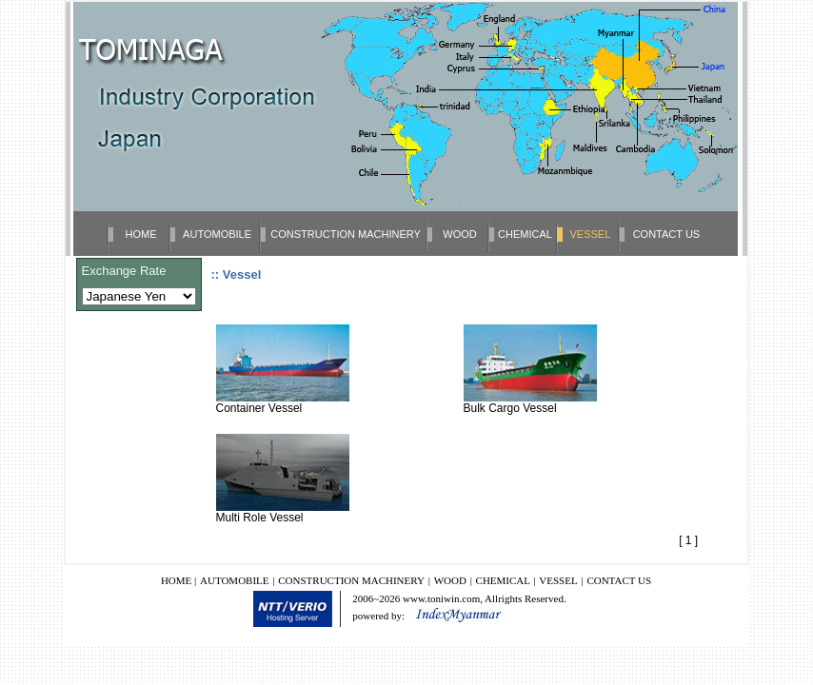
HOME (141, 234)
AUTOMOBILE (217, 234)
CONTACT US (667, 234)
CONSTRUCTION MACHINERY (345, 234)
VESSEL (558, 580)
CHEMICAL (525, 234)
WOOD (459, 234)
